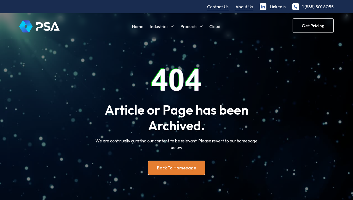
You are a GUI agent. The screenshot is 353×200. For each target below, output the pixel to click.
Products (188, 26)
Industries (159, 26)
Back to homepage (176, 168)
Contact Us (218, 6)
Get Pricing (313, 25)
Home (137, 26)
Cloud (214, 26)
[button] (162, 26)
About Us (244, 6)
